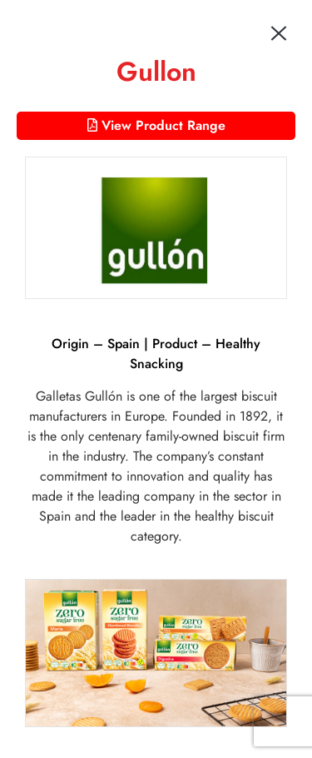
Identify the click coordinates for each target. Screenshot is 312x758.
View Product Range (156, 125)
